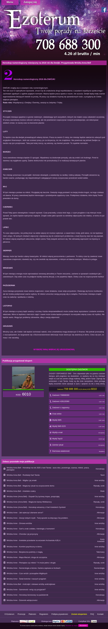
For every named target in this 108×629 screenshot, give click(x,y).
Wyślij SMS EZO (77, 427)
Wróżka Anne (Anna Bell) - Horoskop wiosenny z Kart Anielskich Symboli (36, 507)
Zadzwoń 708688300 (77, 396)
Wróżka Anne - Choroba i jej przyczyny (22, 534)
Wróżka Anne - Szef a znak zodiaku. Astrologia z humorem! (31, 529)
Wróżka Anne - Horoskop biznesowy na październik (27, 595)
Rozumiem (83, 625)
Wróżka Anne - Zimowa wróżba (19, 523)
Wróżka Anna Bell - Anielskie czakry (21, 491)
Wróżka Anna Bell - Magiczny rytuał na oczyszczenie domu (30, 486)
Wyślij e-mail (77, 433)
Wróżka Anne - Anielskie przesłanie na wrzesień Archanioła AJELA (33, 540)
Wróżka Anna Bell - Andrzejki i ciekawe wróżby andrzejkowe (31, 584)
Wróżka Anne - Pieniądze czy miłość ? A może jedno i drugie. (31, 563)
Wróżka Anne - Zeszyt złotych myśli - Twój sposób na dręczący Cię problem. (37, 518)
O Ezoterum (9, 614)
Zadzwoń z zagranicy (77, 408)
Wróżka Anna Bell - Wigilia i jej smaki (22, 480)
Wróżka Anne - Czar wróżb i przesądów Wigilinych (27, 573)
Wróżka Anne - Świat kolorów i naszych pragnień (26, 579)
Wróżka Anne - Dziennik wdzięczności (22, 600)
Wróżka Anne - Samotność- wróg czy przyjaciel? (26, 589)
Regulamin (43, 614)
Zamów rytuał (77, 445)
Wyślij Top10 (77, 439)
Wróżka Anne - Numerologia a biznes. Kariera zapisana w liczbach (33, 568)
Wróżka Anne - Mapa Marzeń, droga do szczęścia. (27, 557)
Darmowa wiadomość (77, 452)
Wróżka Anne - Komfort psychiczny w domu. (24, 547)
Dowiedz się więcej (72, 625)
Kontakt (100, 614)
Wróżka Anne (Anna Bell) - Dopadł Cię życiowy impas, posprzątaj (33, 496)
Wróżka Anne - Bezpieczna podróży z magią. (25, 552)
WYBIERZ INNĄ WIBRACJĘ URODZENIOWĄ (54, 349)
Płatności (32, 614)
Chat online (77, 414)
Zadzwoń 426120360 (77, 402)
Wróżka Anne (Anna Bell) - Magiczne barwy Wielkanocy (29, 502)
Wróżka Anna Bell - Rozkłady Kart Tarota (23, 475)
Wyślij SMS (77, 421)
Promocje (21, 614)
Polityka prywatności (59, 614)
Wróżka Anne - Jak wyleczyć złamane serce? (25, 513)
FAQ (92, 614)
